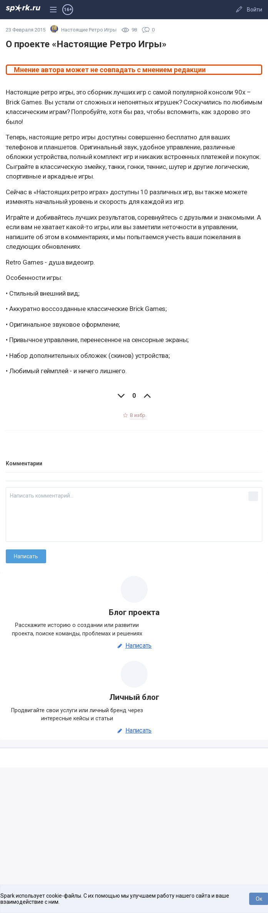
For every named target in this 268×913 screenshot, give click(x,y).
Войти (254, 10)
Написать (133, 645)
